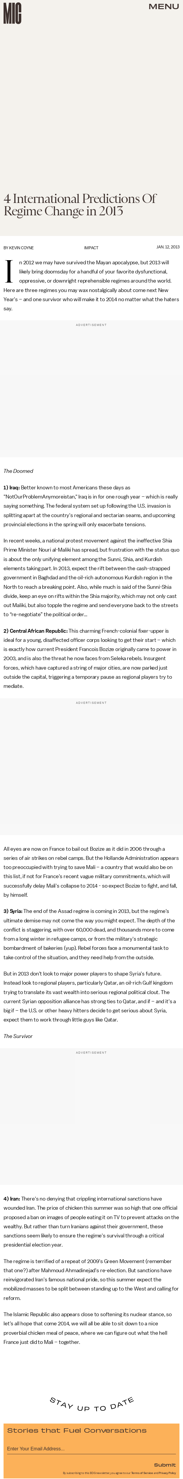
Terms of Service (142, 1473)
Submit (165, 1464)
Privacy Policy (167, 1473)
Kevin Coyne (21, 248)
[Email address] (91, 1448)
